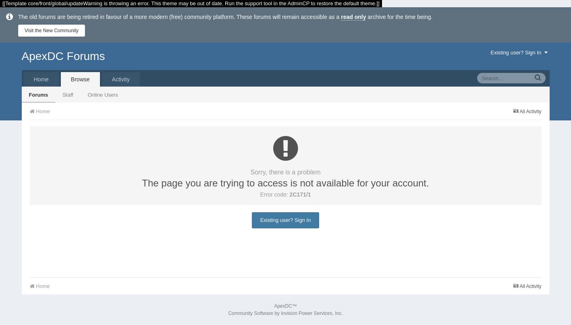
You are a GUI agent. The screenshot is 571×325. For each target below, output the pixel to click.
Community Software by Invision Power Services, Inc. (285, 313)
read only (353, 17)
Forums (38, 95)
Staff (67, 95)
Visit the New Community (52, 30)
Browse (80, 79)
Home (41, 79)
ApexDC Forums (63, 56)
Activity (121, 79)
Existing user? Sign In (519, 53)
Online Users (103, 95)
